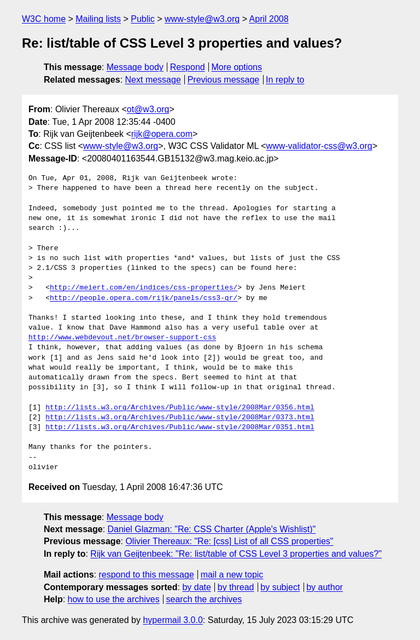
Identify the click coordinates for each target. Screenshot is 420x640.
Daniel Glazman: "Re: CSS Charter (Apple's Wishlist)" (212, 529)
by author (324, 587)
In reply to (285, 79)
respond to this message (146, 574)
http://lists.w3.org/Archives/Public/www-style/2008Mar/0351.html (179, 428)
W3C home (44, 19)
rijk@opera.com (161, 134)
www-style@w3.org (202, 19)
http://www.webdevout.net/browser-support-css (122, 338)
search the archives (204, 599)
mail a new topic (232, 574)
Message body (135, 67)
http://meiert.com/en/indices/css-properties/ (143, 288)
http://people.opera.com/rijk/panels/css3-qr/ (143, 298)
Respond (187, 67)
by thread (236, 587)
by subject (280, 587)
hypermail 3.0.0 (172, 620)
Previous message (224, 79)
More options (237, 67)
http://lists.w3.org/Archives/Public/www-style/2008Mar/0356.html (179, 408)
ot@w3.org (148, 109)
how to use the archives (114, 599)
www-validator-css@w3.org (319, 146)
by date (196, 587)
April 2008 (269, 19)
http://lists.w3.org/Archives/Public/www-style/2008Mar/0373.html (179, 418)
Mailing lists (98, 19)
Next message (153, 79)
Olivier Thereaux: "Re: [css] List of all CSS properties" (229, 541)
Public (143, 19)
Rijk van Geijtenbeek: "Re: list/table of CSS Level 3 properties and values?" (236, 553)
